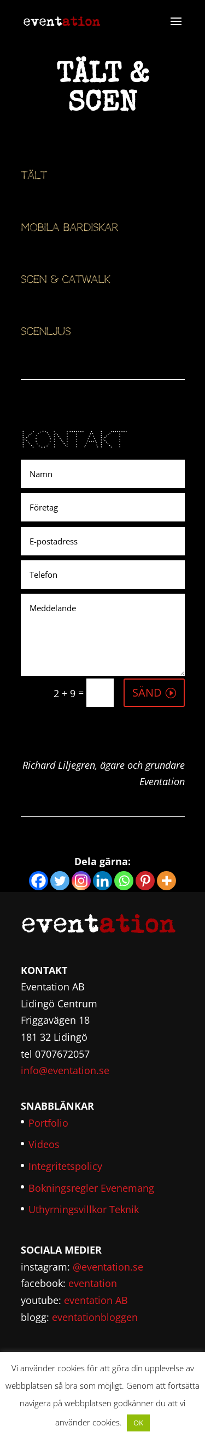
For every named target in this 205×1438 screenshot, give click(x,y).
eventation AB (96, 1300)
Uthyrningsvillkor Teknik (83, 1209)
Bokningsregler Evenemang (91, 1188)
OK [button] (138, 1423)
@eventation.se (108, 1266)
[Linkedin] (102, 880)
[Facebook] (38, 880)
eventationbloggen (95, 1317)
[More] (166, 880)
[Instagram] (81, 880)
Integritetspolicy (65, 1166)
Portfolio (48, 1122)
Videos (44, 1144)
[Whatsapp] (123, 880)
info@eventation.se (65, 1070)
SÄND (147, 692)
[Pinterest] (145, 880)
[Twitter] (59, 880)
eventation (92, 1283)
